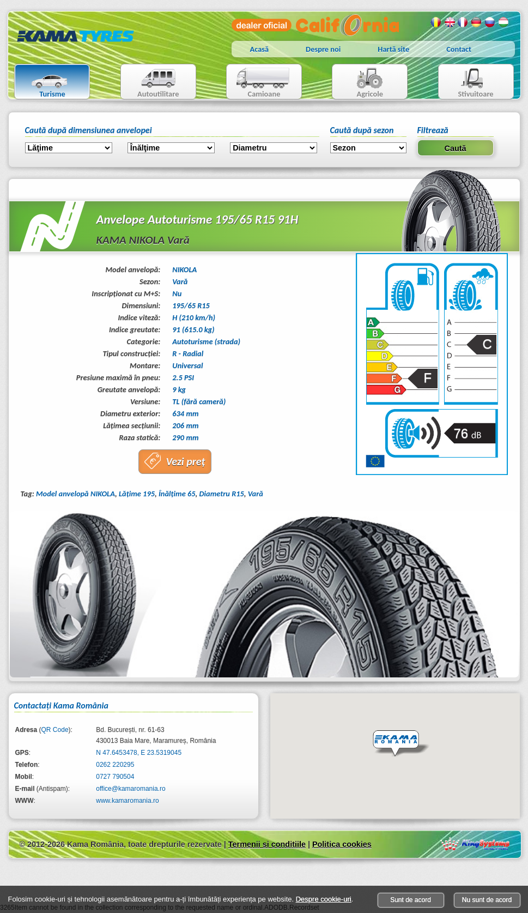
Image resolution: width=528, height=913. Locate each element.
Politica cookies (342, 844)
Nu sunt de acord (487, 900)
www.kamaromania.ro (127, 800)
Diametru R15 (221, 493)
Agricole (358, 83)
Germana (476, 22)
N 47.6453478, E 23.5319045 (138, 752)
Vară (255, 493)
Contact (458, 49)
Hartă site (393, 49)
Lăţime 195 (137, 493)
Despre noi (323, 49)
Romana (435, 22)
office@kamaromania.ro (130, 788)
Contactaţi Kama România (61, 705)
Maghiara (504, 22)
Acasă (259, 49)
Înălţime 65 (177, 493)
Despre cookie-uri (323, 899)
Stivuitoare (466, 83)
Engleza (449, 22)
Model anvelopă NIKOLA (75, 493)
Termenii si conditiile (267, 844)
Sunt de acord (410, 900)
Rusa (490, 22)
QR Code (55, 730)
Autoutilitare (150, 83)
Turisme (43, 83)
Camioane (260, 83)
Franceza (463, 22)
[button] (401, 744)
